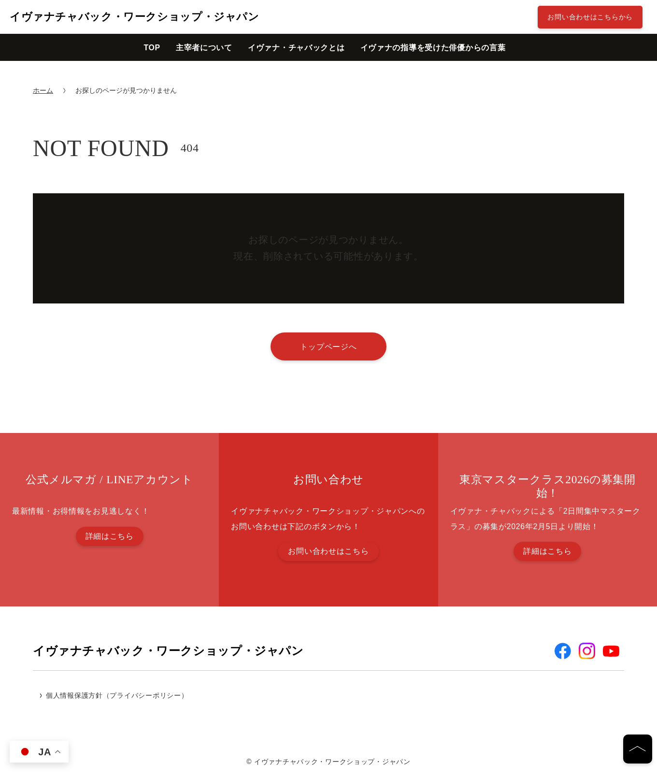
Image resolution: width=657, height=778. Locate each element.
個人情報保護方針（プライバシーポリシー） (117, 695)
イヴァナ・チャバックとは (296, 47)
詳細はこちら (110, 536)
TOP (151, 47)
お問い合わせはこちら (328, 551)
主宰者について (204, 47)
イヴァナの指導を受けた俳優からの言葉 (433, 47)
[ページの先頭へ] (637, 749)
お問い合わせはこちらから (590, 17)
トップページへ (328, 346)
